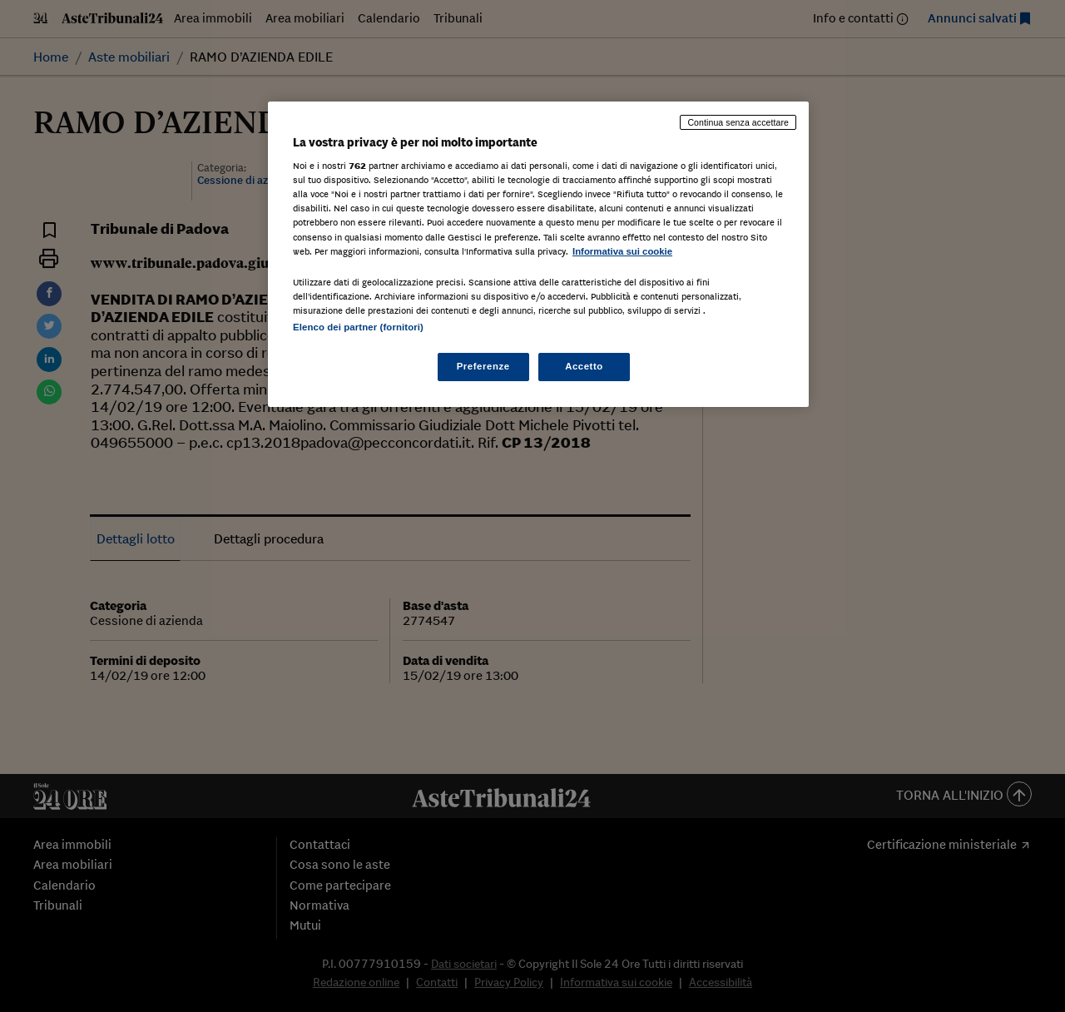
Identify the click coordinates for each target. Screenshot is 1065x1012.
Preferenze (483, 366)
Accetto (584, 366)
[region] (538, 254)
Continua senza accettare (738, 122)
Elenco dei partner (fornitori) (358, 327)
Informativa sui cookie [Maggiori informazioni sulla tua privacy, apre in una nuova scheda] (622, 251)
